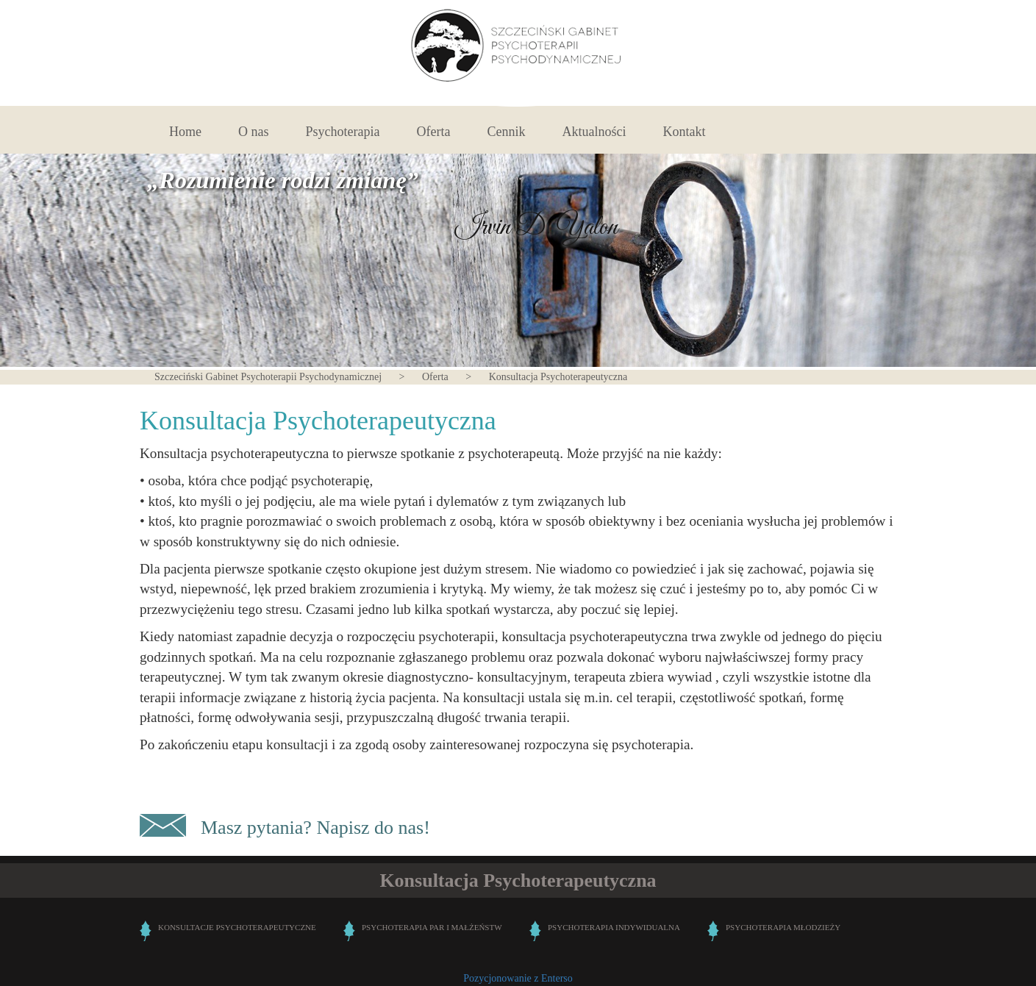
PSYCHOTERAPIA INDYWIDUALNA (614, 927)
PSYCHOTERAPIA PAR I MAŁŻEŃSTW (432, 927)
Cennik (506, 131)
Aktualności (594, 131)
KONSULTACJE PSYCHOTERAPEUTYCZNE (237, 927)
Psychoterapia (343, 131)
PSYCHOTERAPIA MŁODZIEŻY (783, 927)
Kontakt (683, 131)
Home (185, 131)
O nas (253, 131)
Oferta (433, 131)
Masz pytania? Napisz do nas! (315, 827)
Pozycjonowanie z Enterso (518, 978)
